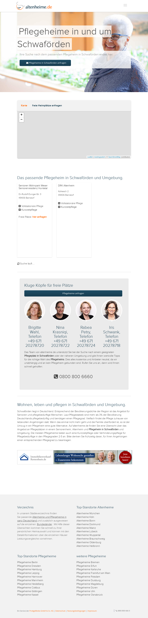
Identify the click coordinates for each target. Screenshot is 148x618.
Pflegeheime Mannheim (30, 580)
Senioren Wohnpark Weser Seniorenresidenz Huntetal (33, 187)
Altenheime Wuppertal (88, 535)
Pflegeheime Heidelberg (30, 584)
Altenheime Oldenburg (88, 542)
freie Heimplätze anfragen (47, 105)
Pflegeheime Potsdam (88, 576)
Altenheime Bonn (85, 520)
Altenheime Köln (85, 517)
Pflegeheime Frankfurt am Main (93, 573)
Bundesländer (44, 524)
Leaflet (90, 157)
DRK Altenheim (66, 185)
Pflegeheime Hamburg (29, 569)
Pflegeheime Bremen (88, 562)
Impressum (92, 611)
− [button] (21, 119)
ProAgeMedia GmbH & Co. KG (42, 611)
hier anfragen (39, 216)
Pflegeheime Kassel (27, 594)
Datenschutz (60, 611)
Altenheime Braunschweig (90, 538)
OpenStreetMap (114, 157)
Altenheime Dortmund (88, 524)
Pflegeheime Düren (87, 587)
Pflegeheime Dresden (29, 566)
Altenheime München (88, 513)
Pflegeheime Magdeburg (89, 584)
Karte (24, 105)
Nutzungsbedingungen (76, 611)
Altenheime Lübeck (86, 531)
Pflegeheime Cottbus (28, 587)
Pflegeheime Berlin (27, 562)
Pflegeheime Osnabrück (89, 594)
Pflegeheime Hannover (29, 576)
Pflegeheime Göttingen (29, 591)
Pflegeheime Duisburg (88, 580)
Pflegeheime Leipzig (28, 573)
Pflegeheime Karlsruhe (88, 569)
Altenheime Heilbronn (88, 546)
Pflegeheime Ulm (85, 591)
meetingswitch (99, 157)
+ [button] (21, 115)
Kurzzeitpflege (29, 209)
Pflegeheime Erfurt (86, 566)
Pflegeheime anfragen (73, 293)
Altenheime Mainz (86, 528)
